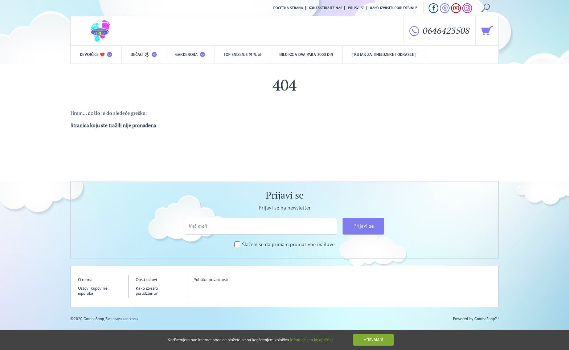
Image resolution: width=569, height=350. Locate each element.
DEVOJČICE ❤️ (96, 54)
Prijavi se (356, 8)
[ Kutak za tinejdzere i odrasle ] (384, 54)
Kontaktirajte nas (325, 8)
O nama (85, 279)
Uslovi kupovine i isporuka (94, 290)
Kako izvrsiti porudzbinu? (393, 8)
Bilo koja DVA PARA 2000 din (306, 54)
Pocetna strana (288, 8)
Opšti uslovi (146, 279)
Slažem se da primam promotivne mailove (288, 244)
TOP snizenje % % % (242, 54)
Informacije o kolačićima (311, 340)
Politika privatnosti (210, 279)
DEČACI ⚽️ (144, 54)
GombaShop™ (486, 318)
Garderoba (190, 54)
